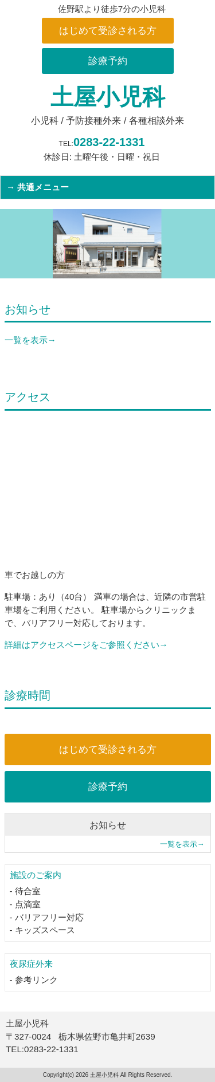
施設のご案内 (35, 875)
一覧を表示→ (30, 340)
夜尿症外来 (31, 964)
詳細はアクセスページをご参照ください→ (86, 645)
